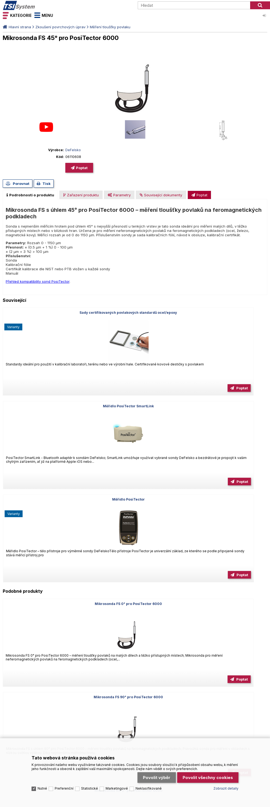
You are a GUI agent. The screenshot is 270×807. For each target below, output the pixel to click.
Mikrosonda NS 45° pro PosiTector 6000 (45, 510)
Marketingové (117, 756)
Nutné (42, 756)
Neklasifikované (149, 756)
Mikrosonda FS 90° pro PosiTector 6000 (135, 417)
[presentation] (30, 195)
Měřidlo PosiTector (224, 313)
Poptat (82, 168)
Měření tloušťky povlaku (110, 27)
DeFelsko (73, 150)
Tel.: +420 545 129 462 (22, 611)
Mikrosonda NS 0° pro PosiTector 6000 (225, 417)
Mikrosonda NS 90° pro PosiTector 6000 (135, 510)
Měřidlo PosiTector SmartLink (134, 313)
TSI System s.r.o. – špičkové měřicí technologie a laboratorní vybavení (34, 5)
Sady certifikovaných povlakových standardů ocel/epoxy (45, 315)
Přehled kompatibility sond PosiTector (37, 281)
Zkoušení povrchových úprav (60, 27)
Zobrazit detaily (225, 756)
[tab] (30, 195)
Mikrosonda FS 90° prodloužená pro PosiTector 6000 (225, 512)
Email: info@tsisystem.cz (69, 611)
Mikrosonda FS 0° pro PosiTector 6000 (45, 417)
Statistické (89, 756)
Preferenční (64, 756)
